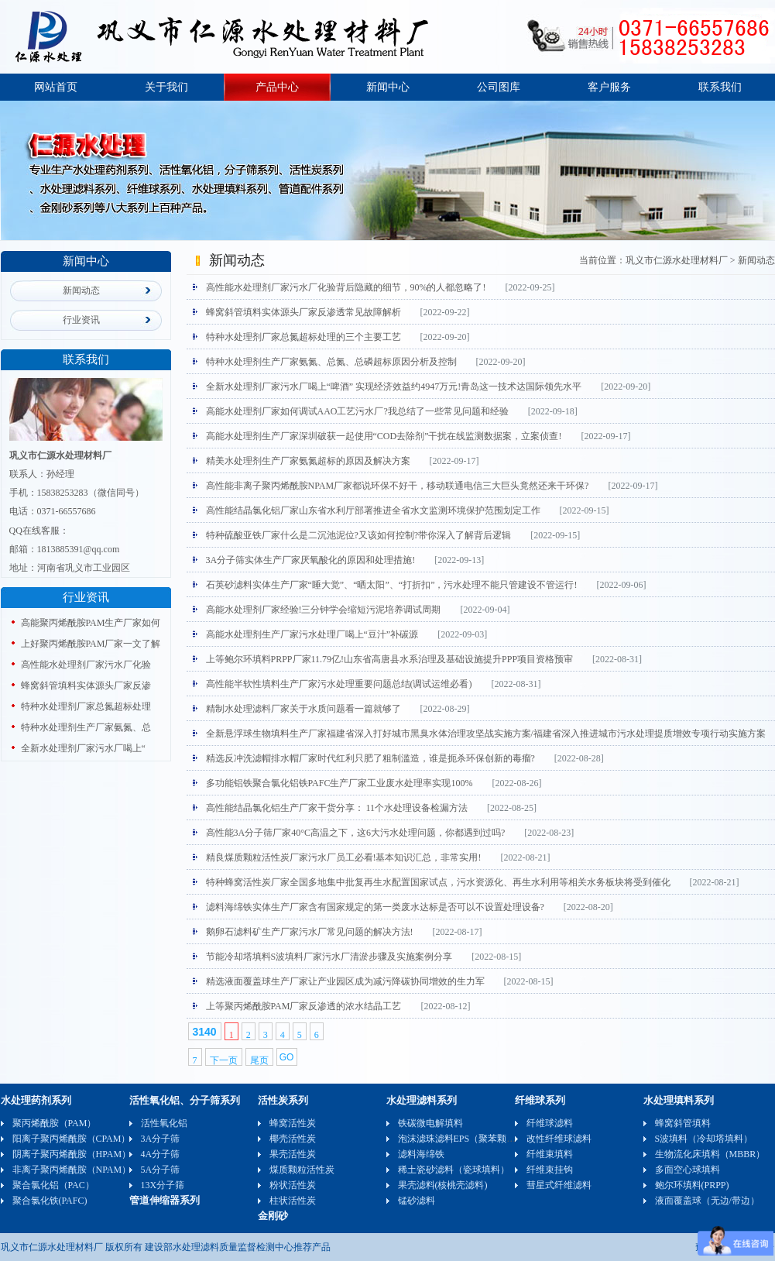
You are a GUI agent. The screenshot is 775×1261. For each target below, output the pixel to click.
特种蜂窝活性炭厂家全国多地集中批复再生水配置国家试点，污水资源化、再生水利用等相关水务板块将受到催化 (438, 882)
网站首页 (55, 87)
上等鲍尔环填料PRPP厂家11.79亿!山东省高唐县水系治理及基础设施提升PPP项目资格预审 (390, 659)
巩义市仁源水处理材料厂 (677, 260)
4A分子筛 (160, 1154)
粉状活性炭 (292, 1185)
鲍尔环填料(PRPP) (692, 1185)
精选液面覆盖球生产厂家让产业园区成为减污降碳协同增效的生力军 (345, 981)
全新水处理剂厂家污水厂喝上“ (83, 748)
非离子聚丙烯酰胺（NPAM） (72, 1169)
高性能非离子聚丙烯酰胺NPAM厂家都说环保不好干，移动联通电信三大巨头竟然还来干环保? (397, 485)
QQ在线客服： (39, 530)
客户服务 (609, 87)
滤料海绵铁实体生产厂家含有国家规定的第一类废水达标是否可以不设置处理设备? (375, 907)
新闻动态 (81, 290)
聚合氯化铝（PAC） (53, 1185)
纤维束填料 (549, 1154)
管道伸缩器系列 (164, 1200)
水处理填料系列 (678, 1100)
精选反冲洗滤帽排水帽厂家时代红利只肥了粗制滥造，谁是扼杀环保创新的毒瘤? (370, 758)
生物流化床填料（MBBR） (710, 1154)
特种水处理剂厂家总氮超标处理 (86, 706)
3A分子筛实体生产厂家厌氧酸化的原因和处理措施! (311, 560)
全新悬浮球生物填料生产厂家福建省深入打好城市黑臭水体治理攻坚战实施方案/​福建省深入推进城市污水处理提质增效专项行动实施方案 (486, 733)
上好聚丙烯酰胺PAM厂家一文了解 (91, 643)
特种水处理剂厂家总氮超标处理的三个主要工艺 (303, 337)
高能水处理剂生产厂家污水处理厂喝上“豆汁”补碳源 (312, 634)
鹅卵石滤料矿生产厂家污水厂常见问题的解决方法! (309, 931)
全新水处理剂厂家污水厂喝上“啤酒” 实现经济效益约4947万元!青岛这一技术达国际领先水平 (394, 386)
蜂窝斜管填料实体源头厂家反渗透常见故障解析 (303, 312)
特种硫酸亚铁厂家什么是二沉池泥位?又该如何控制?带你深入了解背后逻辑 (359, 535)
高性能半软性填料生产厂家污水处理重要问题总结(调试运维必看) (339, 684)
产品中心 (277, 87)
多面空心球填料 (687, 1169)
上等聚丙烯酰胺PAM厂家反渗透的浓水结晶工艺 (304, 1006)
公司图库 (498, 87)
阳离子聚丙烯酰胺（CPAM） (71, 1138)
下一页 (224, 1060)
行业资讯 (81, 319)
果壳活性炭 (292, 1154)
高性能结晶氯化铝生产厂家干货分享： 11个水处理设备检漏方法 (337, 807)
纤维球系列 (540, 1100)
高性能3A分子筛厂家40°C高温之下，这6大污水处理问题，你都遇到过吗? (356, 832)
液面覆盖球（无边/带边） (707, 1200)
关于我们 (166, 87)
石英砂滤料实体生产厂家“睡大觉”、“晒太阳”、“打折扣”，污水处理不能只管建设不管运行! (392, 584)
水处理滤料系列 (421, 1100)
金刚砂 (273, 1215)
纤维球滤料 (549, 1123)
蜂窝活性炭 (292, 1123)
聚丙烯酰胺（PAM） (54, 1123)
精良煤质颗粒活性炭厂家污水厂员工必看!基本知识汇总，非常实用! (344, 857)
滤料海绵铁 (421, 1154)
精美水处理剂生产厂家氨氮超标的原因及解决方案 (308, 460)
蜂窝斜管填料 (683, 1123)
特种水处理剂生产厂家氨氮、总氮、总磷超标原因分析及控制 (331, 361)
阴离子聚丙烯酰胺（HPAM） (72, 1154)
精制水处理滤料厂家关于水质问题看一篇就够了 (303, 708)
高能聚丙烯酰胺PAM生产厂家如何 (91, 622)
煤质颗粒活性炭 (301, 1169)
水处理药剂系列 (36, 1100)
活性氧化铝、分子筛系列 (184, 1100)
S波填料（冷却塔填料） (704, 1138)
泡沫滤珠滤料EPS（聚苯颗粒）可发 (471, 1138)
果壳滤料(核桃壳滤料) (443, 1185)
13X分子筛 (163, 1185)
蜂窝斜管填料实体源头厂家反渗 (86, 685)
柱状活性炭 (292, 1200)
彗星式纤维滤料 (559, 1185)
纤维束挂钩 (549, 1169)
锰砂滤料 (416, 1200)
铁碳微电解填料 (430, 1123)
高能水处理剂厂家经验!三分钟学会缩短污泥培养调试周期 (323, 609)
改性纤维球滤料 (559, 1138)
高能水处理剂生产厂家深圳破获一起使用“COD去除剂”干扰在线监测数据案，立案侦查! (384, 436)
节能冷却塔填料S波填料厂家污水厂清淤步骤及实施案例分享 (329, 956)
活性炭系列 (283, 1100)
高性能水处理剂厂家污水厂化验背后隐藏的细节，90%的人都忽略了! (346, 287)
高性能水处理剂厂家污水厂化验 (86, 664)
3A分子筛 (160, 1138)
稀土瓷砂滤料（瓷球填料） (453, 1169)
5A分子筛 (160, 1169)
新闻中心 (388, 87)
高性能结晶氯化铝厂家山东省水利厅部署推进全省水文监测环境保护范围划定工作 (373, 510)
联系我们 (720, 87)
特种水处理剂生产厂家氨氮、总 (86, 727)
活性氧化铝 (164, 1123)
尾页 (259, 1060)
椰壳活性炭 (292, 1138)
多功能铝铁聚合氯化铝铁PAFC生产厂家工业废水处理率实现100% (339, 783)
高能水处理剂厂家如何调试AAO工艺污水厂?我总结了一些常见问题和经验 (357, 411)
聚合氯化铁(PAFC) (49, 1200)
